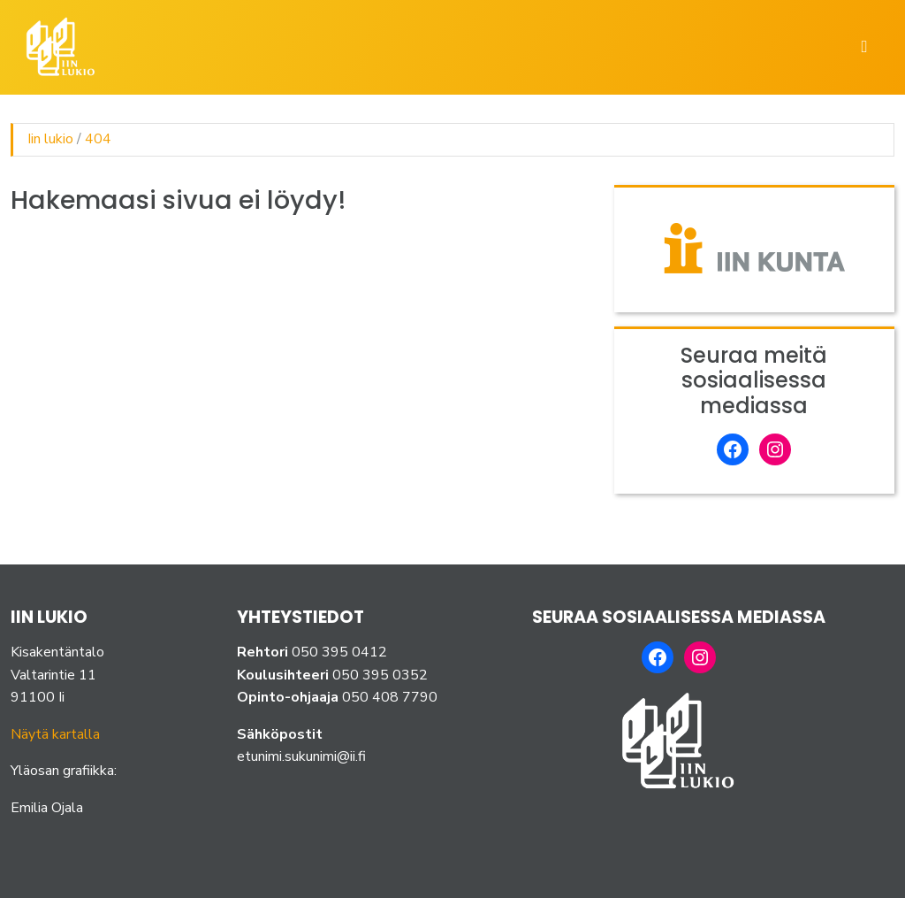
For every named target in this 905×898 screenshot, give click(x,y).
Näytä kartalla (55, 734)
